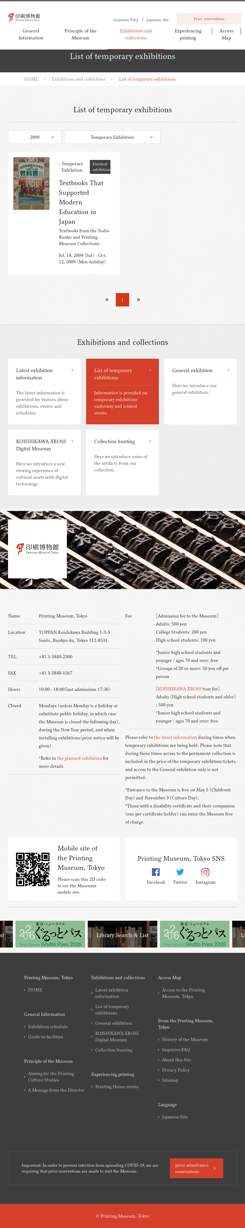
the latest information (175, 737)
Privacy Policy (176, 1070)
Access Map (226, 32)
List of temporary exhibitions (112, 1009)
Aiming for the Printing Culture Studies (51, 1076)
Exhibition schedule (48, 1026)
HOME (31, 79)
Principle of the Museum (80, 34)
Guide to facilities (45, 1037)
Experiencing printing (188, 34)
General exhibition (113, 1023)
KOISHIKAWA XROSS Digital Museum (117, 1036)
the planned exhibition (79, 758)
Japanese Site (175, 1117)
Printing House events (117, 1086)
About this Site (176, 1060)
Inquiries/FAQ (176, 1049)
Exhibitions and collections (136, 34)
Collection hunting (113, 1050)
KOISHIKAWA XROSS (179, 689)
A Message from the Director (56, 1090)
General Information (30, 34)
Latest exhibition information (111, 993)
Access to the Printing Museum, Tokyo (183, 993)
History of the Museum (185, 1039)
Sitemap (170, 1080)
